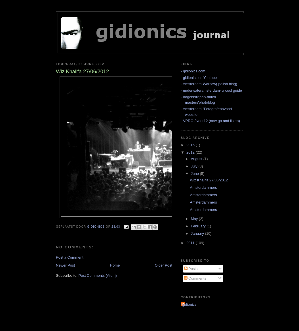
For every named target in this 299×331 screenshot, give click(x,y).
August (197, 159)
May (195, 219)
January (198, 233)
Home (115, 265)
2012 (191, 152)
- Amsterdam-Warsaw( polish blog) (209, 84)
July (195, 166)
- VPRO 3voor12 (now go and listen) (210, 121)
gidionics (189, 304)
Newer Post (65, 265)
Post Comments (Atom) (98, 275)
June (195, 173)
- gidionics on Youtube (199, 78)
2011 (191, 243)
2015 (191, 145)
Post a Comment (69, 257)
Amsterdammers (203, 187)
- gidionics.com (193, 71)
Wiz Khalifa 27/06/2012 (209, 180)
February (199, 226)
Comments (195, 278)
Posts (191, 269)
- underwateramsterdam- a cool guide (211, 90)
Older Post (163, 265)
